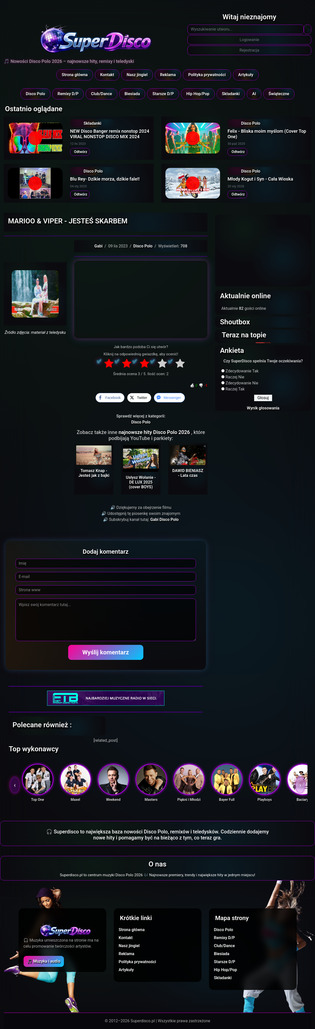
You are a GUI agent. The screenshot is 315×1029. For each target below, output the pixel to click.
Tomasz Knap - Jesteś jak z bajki (93, 473)
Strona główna (75, 74)
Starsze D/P (163, 93)
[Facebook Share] (110, 397)
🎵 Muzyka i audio (43, 961)
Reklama (168, 74)
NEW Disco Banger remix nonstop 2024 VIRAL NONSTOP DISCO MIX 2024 (109, 133)
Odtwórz (79, 152)
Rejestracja (249, 50)
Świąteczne (279, 93)
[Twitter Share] (139, 397)
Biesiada (132, 93)
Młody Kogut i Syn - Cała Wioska (260, 179)
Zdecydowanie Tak (242, 371)
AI (254, 93)
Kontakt (107, 74)
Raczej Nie (235, 377)
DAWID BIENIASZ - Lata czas (187, 473)
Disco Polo (35, 93)
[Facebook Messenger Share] (169, 397)
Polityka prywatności (207, 74)
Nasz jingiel (137, 74)
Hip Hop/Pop (197, 93)
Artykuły (245, 74)
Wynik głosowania (263, 408)
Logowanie (249, 39)
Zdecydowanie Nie (242, 383)
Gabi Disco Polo (164, 519)
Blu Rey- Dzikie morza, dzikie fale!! (105, 179)
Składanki (231, 93)
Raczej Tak (235, 389)
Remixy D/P (68, 93)
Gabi (98, 246)
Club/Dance (101, 93)
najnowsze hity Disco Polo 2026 (155, 432)
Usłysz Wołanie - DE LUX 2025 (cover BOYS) (141, 482)
